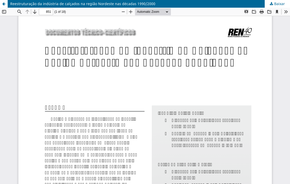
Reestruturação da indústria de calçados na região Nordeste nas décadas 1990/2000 (82, 3)
